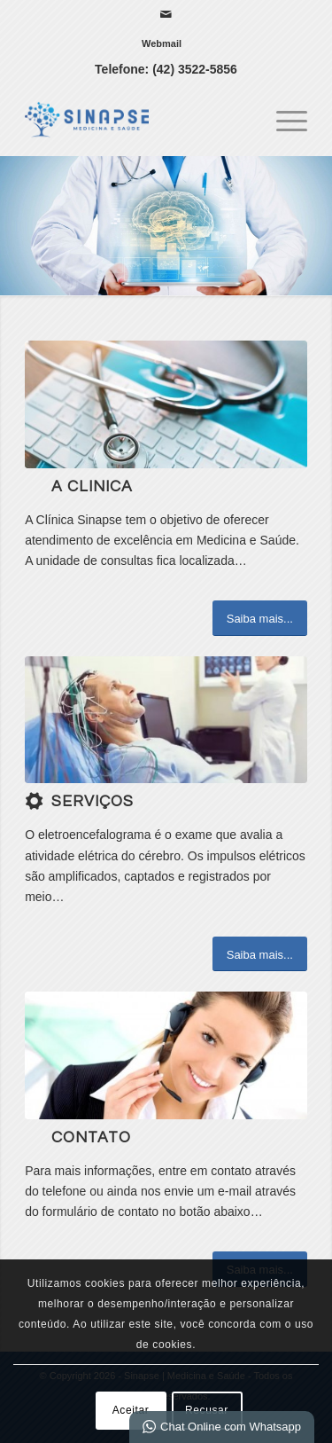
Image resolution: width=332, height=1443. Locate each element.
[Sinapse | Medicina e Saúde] (138, 119)
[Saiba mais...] (259, 618)
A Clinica (92, 487)
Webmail (161, 43)
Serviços (92, 802)
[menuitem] (161, 43)
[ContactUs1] (166, 1055)
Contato (91, 1138)
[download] (166, 719)
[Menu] (283, 119)
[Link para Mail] (165, 14)
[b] (166, 404)
